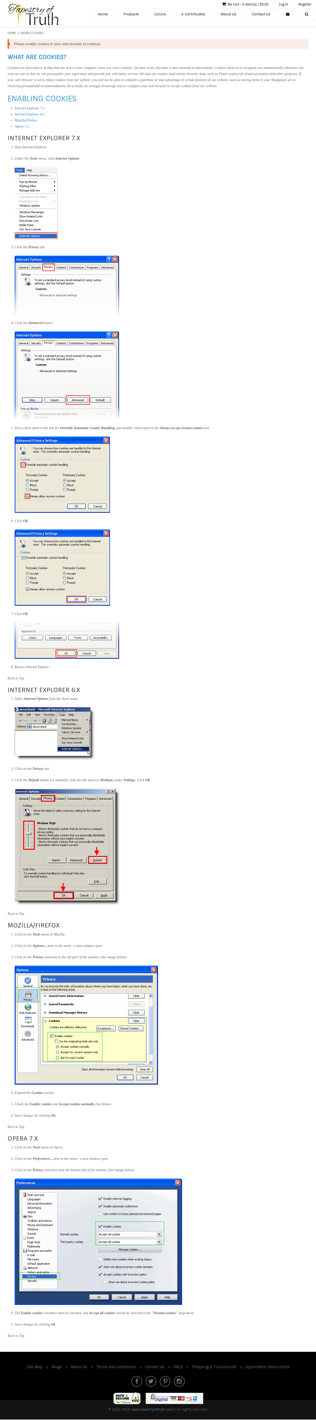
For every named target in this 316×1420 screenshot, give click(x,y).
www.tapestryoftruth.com (152, 1410)
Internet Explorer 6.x (29, 114)
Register (304, 5)
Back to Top (16, 678)
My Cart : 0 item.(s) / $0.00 (240, 4)
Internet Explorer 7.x (29, 108)
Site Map (32, 1366)
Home (103, 15)
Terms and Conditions (115, 1366)
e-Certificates (193, 15)
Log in (281, 5)
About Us (228, 15)
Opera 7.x (22, 126)
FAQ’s (179, 1366)
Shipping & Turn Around (215, 1366)
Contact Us (261, 15)
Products (131, 15)
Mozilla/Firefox (26, 120)
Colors (160, 15)
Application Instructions (269, 1366)
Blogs (55, 1366)
